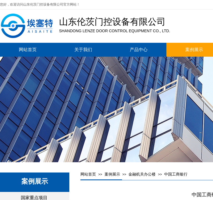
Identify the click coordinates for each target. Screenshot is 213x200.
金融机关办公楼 (142, 174)
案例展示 (112, 174)
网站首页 (88, 174)
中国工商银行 (175, 174)
